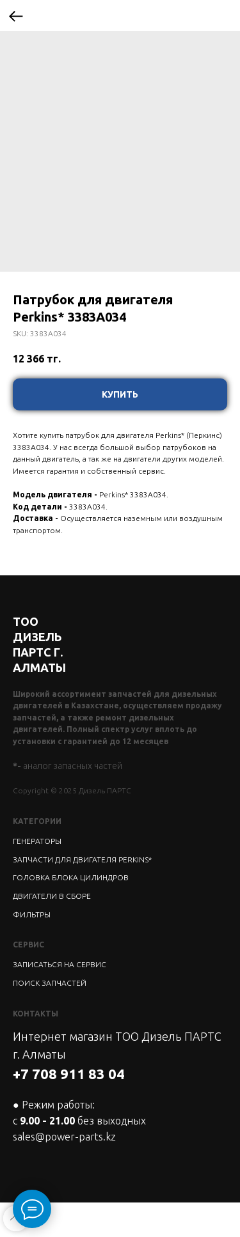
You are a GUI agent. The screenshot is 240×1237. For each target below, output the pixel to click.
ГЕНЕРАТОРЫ (37, 841)
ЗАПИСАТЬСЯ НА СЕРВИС (59, 964)
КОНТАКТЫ (35, 1013)
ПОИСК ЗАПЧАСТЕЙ (49, 983)
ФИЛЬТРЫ (32, 914)
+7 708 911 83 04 (69, 1074)
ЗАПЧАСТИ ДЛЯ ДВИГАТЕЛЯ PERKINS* (82, 859)
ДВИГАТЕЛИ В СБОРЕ (52, 896)
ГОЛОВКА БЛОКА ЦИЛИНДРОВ (71, 877)
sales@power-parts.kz (64, 1136)
